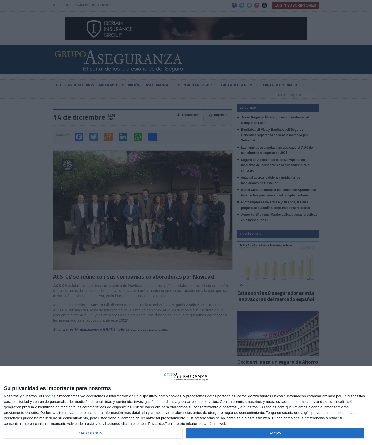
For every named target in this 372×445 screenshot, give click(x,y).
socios (50, 396)
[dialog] (186, 405)
